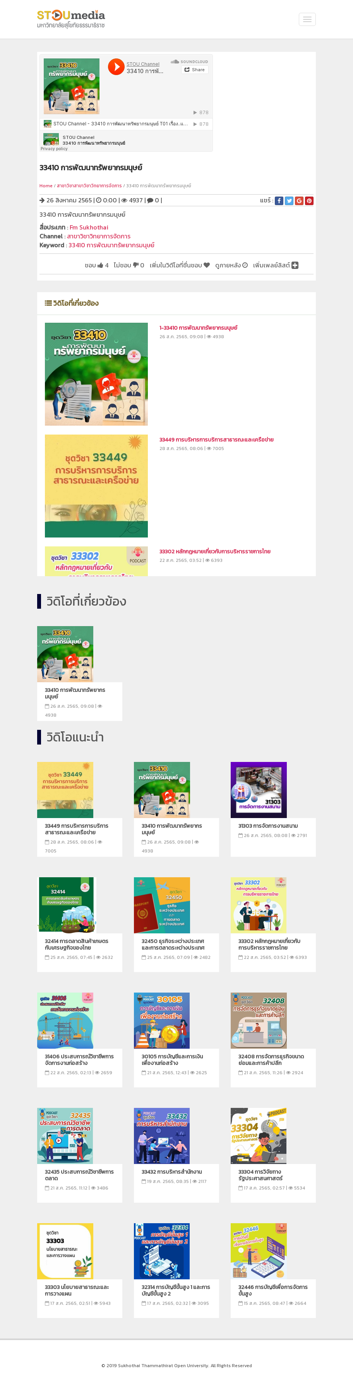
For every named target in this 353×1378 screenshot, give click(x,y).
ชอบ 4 (96, 265)
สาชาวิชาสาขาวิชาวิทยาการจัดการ (89, 185)
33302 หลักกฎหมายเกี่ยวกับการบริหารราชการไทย (215, 552)
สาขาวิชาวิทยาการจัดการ (98, 236)
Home (46, 185)
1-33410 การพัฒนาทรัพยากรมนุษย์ (198, 328)
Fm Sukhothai (89, 227)
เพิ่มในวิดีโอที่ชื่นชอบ (180, 265)
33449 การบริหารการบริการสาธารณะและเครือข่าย (216, 440)
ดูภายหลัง (231, 265)
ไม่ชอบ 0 (129, 265)
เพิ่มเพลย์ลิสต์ (275, 265)
